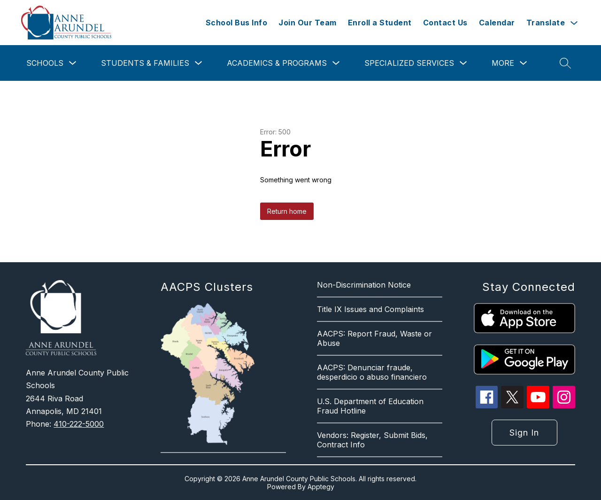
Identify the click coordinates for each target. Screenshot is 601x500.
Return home (287, 211)
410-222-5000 (79, 424)
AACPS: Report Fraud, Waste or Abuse (374, 338)
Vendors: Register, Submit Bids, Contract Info (372, 439)
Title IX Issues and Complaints (370, 309)
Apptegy (321, 487)
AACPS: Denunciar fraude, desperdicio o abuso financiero (372, 372)
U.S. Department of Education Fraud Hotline (370, 406)
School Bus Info (237, 22)
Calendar (497, 22)
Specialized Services (409, 63)
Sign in (524, 433)
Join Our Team (307, 22)
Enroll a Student (380, 22)
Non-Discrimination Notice (364, 284)
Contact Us (445, 22)
